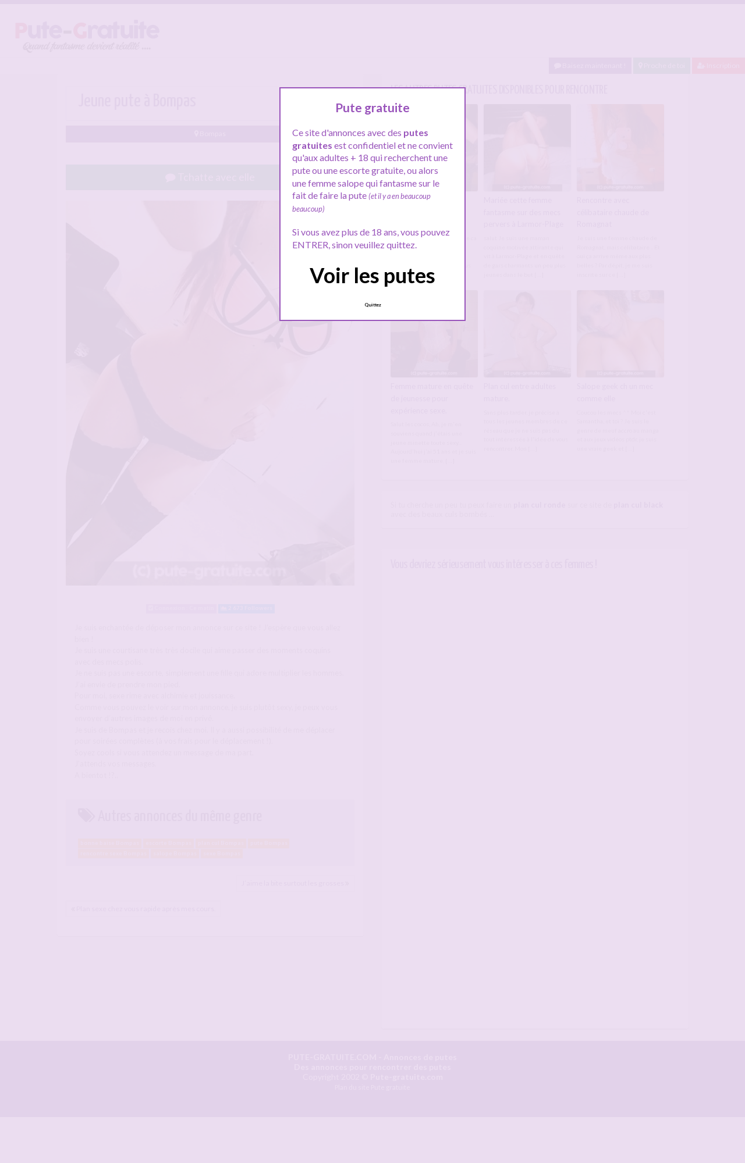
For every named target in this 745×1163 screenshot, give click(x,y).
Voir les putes (372, 275)
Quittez (372, 305)
